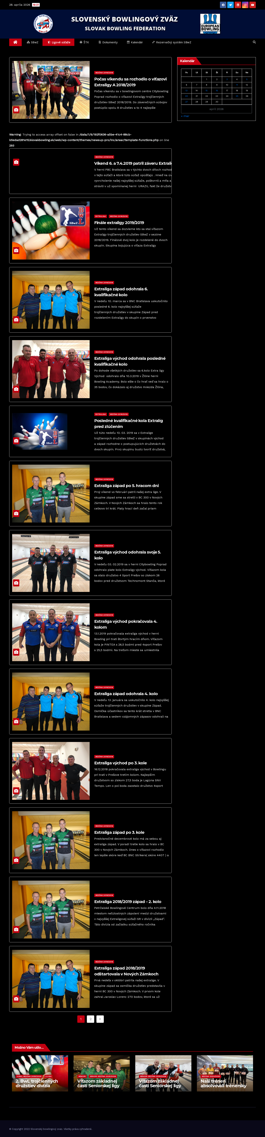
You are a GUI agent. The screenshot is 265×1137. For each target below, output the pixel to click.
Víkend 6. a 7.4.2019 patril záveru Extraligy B (137, 163)
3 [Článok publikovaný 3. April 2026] (227, 79)
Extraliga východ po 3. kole (120, 763)
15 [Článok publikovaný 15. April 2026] (207, 90)
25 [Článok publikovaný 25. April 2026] (237, 96)
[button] (254, 42)
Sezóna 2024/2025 (211, 1076)
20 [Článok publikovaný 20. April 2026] (186, 96)
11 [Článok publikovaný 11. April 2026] (237, 85)
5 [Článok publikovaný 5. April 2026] (247, 79)
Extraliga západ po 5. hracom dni (126, 485)
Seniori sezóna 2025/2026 (103, 1076)
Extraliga (100, 216)
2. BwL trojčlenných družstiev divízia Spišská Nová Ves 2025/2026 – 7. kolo (37, 1088)
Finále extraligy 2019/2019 (119, 222)
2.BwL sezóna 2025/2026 (29, 1076)
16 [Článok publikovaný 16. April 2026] (217, 90)
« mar (185, 116)
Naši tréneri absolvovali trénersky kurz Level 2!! (223, 1085)
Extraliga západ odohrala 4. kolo (126, 693)
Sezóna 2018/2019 (104, 73)
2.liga (48, 1076)
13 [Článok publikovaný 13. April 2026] (187, 90)
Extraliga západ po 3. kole (119, 832)
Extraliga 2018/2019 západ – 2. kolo (127, 901)
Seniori (82, 1076)
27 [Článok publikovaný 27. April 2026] (186, 102)
